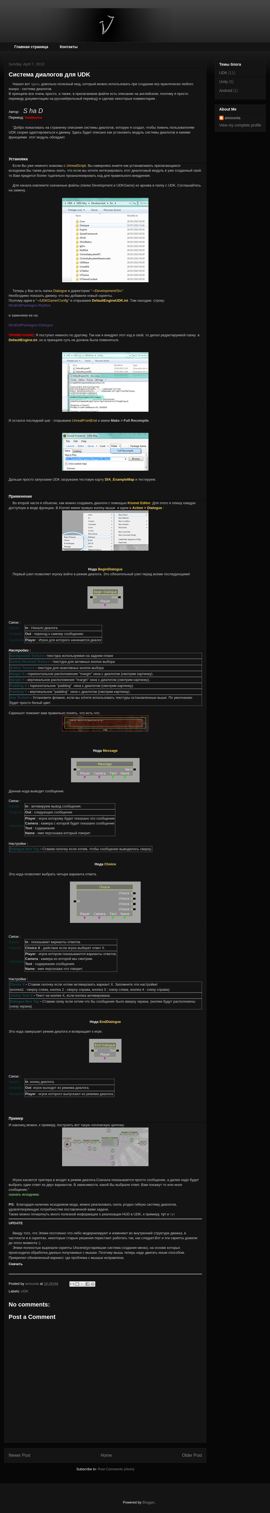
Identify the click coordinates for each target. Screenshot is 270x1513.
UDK (24, 1291)
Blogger (148, 1502)
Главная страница (31, 47)
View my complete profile (240, 125)
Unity (223, 81)
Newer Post (20, 1455)
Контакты (68, 47)
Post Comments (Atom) (116, 1469)
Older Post (192, 1455)
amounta (232, 118)
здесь (35, 84)
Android (225, 90)
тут (172, 1214)
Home (106, 1455)
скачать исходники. (24, 1194)
